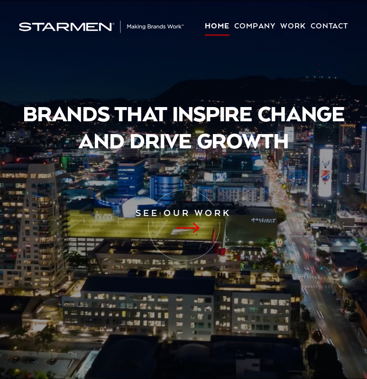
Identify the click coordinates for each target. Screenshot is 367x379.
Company (254, 26)
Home (217, 26)
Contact (329, 26)
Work (293, 26)
